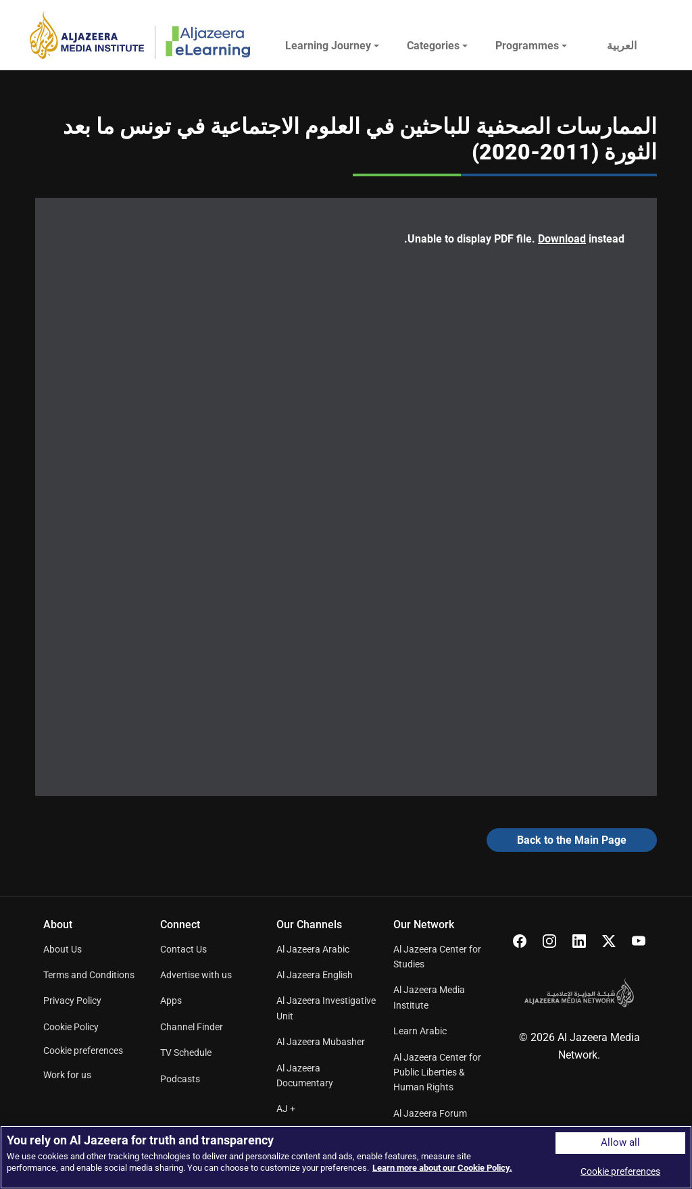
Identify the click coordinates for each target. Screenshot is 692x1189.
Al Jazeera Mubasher (320, 1041)
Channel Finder (191, 1026)
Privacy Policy (72, 1000)
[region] (346, 1157)
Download (562, 238)
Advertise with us (196, 974)
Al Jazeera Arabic (312, 949)
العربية (622, 45)
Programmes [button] (527, 45)
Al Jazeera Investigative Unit (326, 1008)
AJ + (285, 1108)
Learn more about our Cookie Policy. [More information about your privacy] (442, 1168)
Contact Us (183, 949)
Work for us (67, 1074)
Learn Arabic (420, 1031)
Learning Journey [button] (328, 45)
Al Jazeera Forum (430, 1113)
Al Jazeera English (314, 974)
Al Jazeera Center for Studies (437, 956)
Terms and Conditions (88, 974)
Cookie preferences (83, 1050)
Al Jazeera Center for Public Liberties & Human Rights (437, 1072)
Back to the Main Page (571, 840)
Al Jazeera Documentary (304, 1075)
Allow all (620, 1142)
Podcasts (180, 1078)
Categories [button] (433, 45)
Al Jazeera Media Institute (429, 997)
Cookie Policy (71, 1026)
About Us (62, 949)
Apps (171, 1000)
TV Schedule (186, 1052)
